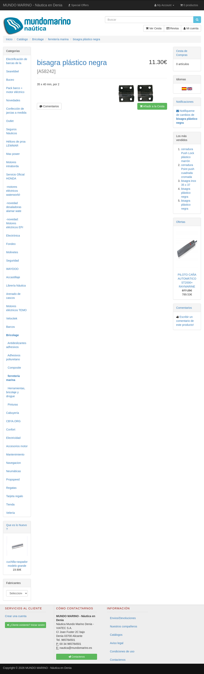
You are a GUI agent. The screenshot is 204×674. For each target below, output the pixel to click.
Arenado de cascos (13, 295)
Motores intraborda (12, 164)
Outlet (9, 121)
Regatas (11, 487)
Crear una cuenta (15, 616)
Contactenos (118, 659)
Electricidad (13, 437)
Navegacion (13, 462)
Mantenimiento (15, 454)
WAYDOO (12, 268)
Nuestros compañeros (123, 626)
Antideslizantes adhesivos (16, 345)
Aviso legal (116, 643)
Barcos (10, 326)
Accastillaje (13, 277)
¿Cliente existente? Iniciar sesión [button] (26, 625)
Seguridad (12, 260)
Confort (10, 429)
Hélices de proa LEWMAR (15, 143)
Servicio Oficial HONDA (15, 176)
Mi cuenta (191, 28)
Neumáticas (13, 471)
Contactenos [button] (76, 656)
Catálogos (116, 634)
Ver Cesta (153, 28)
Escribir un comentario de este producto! (185, 320)
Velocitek (11, 318)
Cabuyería (12, 412)
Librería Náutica (16, 285)
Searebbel (12, 71)
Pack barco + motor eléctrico (15, 90)
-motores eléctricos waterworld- (13, 190)
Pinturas (12, 404)
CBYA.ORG (13, 421)
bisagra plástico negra (186, 192)
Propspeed (13, 479)
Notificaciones (184, 101)
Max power (13, 153)
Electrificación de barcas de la (16, 61)
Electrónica (13, 235)
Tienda (10, 504)
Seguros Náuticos (11, 131)
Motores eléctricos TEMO (16, 308)
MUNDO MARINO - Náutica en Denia (32, 5)
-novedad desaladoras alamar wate (13, 207)
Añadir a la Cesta (152, 106)
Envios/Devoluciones (123, 618)
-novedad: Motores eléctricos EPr (14, 223)
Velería (10, 512)
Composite (13, 367)
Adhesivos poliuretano (13, 357)
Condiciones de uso (122, 651)
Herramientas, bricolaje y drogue (15, 392)
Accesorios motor (17, 446)
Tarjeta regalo (14, 496)
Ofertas (180, 221)
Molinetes (12, 252)
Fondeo (10, 243)
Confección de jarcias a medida (16, 110)
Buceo (10, 79)
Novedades (13, 100)
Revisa (172, 28)
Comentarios (49, 106)
